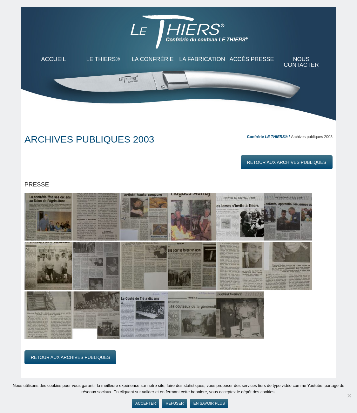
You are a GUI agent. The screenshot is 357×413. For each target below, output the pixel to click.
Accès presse (251, 59)
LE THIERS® (103, 59)
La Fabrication (202, 59)
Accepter (145, 403)
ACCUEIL (53, 59)
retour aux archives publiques (286, 162)
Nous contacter (301, 62)
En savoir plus (209, 403)
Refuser (174, 403)
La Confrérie (152, 59)
